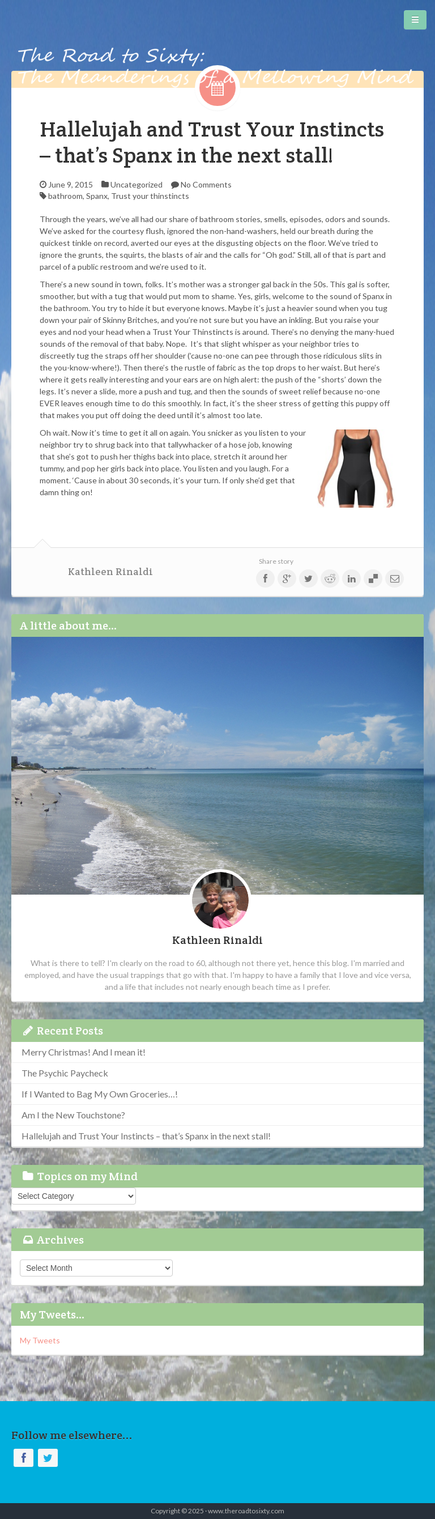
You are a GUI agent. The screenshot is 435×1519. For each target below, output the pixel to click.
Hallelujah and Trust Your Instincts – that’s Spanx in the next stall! (212, 142)
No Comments (206, 184)
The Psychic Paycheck (65, 1072)
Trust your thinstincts (150, 196)
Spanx (97, 196)
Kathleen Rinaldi (110, 571)
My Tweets (40, 1340)
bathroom (65, 196)
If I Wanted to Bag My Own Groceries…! (100, 1093)
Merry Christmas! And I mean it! (84, 1051)
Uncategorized (136, 184)
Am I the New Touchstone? (73, 1114)
